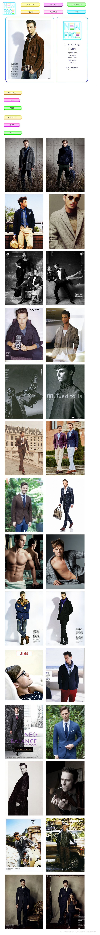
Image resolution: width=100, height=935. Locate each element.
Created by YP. (91, 932)
